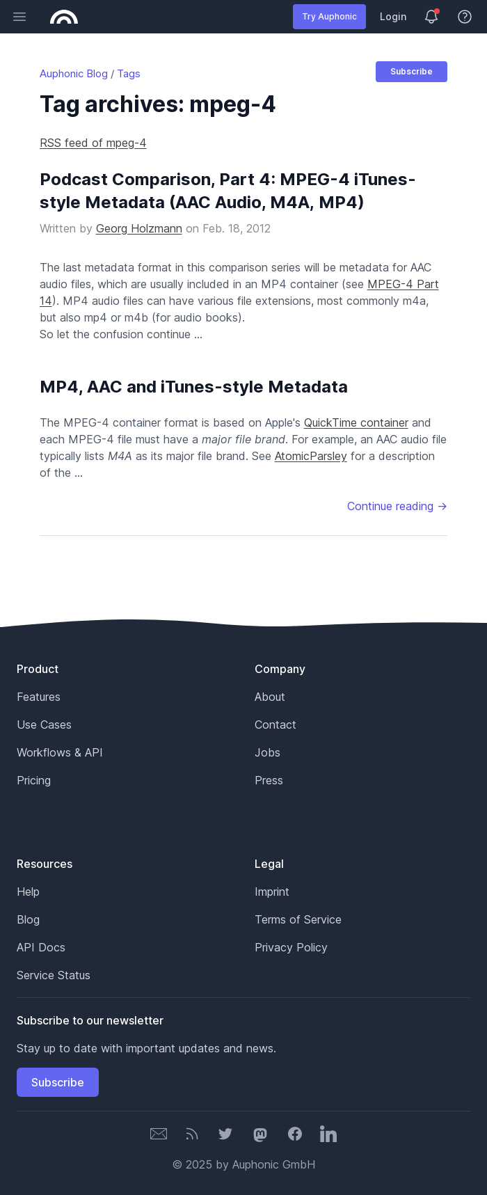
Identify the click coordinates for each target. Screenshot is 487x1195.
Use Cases (44, 724)
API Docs (41, 947)
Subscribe (411, 71)
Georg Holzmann (139, 228)
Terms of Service (298, 919)
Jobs (267, 752)
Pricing (34, 780)
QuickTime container (356, 422)
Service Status (53, 975)
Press (269, 780)
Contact (275, 724)
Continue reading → (397, 506)
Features (39, 697)
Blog (28, 919)
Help (28, 892)
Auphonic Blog (74, 73)
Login (393, 16)
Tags (129, 73)
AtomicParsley (311, 456)
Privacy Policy (291, 947)
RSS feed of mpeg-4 (93, 143)
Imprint (272, 892)
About (270, 697)
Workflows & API (60, 752)
